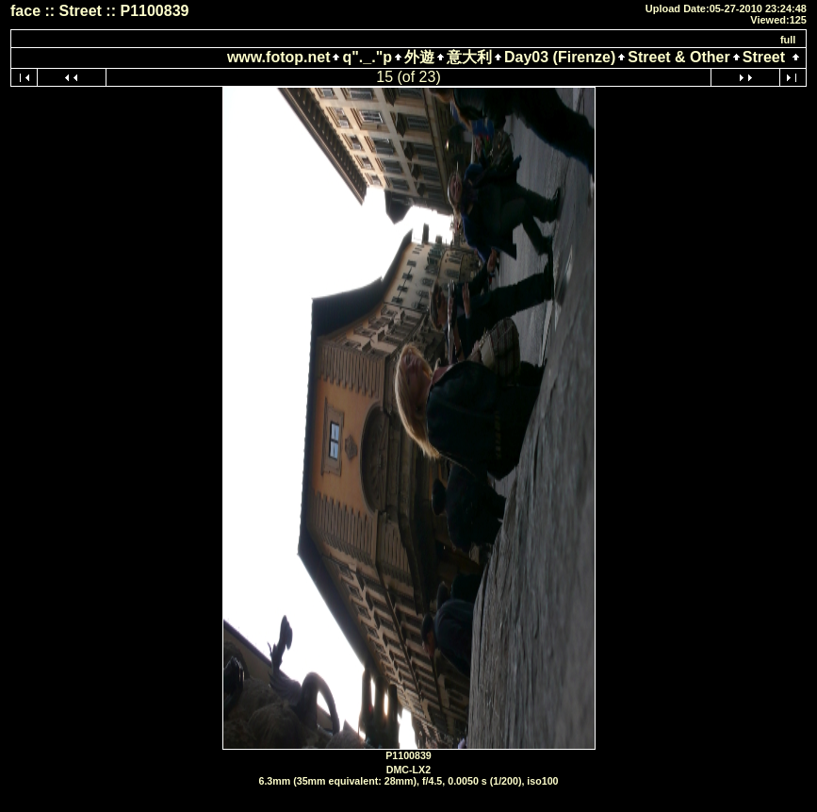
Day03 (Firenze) (559, 57)
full (788, 39)
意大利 (469, 57)
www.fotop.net (279, 57)
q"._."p (367, 57)
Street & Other (678, 57)
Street (764, 57)
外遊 (419, 57)
